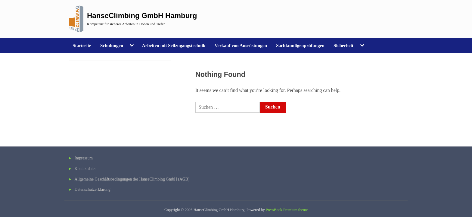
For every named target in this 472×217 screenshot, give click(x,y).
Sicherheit (343, 45)
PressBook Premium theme (287, 210)
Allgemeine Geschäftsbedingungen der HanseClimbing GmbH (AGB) (132, 179)
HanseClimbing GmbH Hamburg (142, 15)
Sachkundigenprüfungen (300, 45)
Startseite (82, 45)
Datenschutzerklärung (92, 189)
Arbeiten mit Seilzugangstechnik (173, 45)
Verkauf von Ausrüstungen (241, 45)
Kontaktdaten (86, 168)
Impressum (84, 158)
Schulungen (111, 45)
